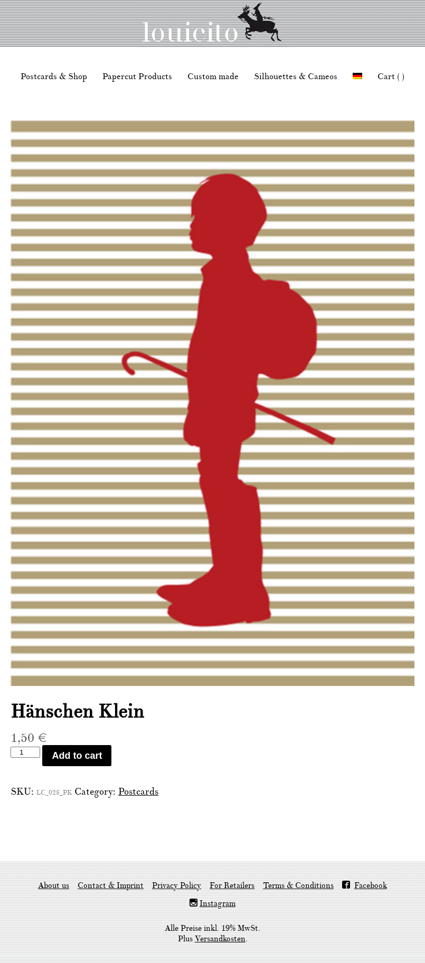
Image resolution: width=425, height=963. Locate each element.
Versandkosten (220, 939)
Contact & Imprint (111, 886)
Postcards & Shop (54, 76)
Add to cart (77, 755)
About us (53, 886)
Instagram (217, 904)
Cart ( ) (390, 76)
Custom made (213, 76)
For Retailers (232, 886)
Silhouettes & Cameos (295, 76)
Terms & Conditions (298, 886)
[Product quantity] (25, 752)
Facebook (370, 886)
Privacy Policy (176, 886)
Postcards (138, 792)
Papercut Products (137, 76)
